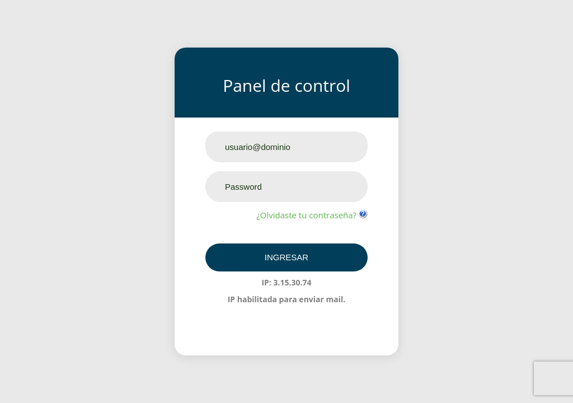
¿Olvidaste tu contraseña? (307, 215)
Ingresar (286, 257)
